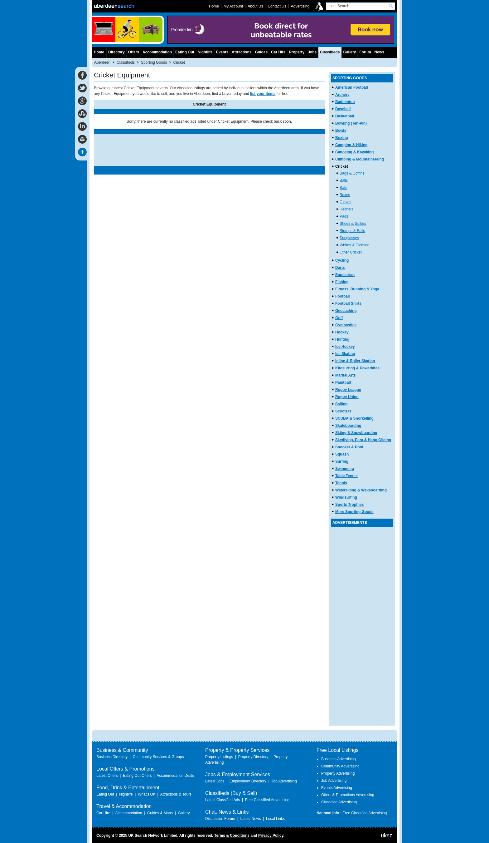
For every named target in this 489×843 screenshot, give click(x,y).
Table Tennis (346, 476)
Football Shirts (348, 303)
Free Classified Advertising (267, 800)
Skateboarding (348, 425)
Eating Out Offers (137, 775)
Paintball (343, 382)
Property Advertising (338, 773)
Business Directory (112, 757)
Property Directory (253, 757)
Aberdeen (102, 62)
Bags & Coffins (352, 173)
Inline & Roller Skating (355, 361)
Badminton (345, 102)
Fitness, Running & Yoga (357, 289)
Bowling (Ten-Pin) (351, 123)
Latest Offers (107, 775)
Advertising (300, 6)
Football (342, 296)
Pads (344, 216)
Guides (261, 52)
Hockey (342, 332)
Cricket (341, 166)
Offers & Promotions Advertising (347, 795)
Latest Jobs (214, 781)
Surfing (341, 461)
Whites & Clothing (354, 245)
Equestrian (345, 275)
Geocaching (346, 310)
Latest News (250, 818)
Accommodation (157, 52)
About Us (255, 6)
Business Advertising (338, 759)
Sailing (341, 404)
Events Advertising (336, 788)
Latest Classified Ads (222, 800)
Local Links (275, 818)
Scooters (343, 411)
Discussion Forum (220, 818)
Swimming (344, 468)
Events (222, 52)
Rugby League (348, 389)
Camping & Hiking (351, 145)
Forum (365, 52)
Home (99, 52)
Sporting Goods (154, 62)
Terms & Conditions (231, 835)
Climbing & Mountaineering (359, 159)
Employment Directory (248, 781)
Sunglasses (349, 238)
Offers (133, 52)
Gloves (345, 202)
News (379, 52)
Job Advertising (284, 781)
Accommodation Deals (175, 775)
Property (296, 52)
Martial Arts (345, 375)
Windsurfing (346, 497)
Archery (342, 94)
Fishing (342, 282)
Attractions (241, 52)
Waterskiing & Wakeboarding (361, 490)
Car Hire (278, 52)
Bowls (340, 130)
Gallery (349, 52)
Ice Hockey (345, 346)
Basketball (344, 116)
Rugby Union (347, 397)
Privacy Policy (270, 835)
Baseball (343, 109)
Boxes (345, 195)
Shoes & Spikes (353, 223)
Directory (116, 52)
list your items (262, 93)
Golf (339, 318)
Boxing (341, 138)
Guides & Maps (160, 813)
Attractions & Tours (175, 794)
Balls (344, 180)
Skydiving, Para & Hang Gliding (363, 440)
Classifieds (126, 62)
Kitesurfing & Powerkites (357, 368)
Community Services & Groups (158, 757)
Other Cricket (351, 252)
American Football (351, 87)
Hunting (342, 339)
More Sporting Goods (354, 512)
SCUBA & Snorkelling (354, 418)
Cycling (342, 260)
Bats (343, 187)
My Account (233, 6)
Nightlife (205, 52)
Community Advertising (340, 766)
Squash (342, 454)
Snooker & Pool (349, 447)
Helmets (346, 209)
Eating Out (184, 52)
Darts (340, 267)
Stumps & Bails (352, 231)
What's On (146, 794)
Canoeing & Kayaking (354, 152)
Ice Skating (345, 354)
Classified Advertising (339, 802)
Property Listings (219, 757)
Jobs (312, 52)
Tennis (341, 483)
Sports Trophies (349, 504)
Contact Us (277, 6)
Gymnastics (345, 325)
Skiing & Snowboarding (356, 433)
